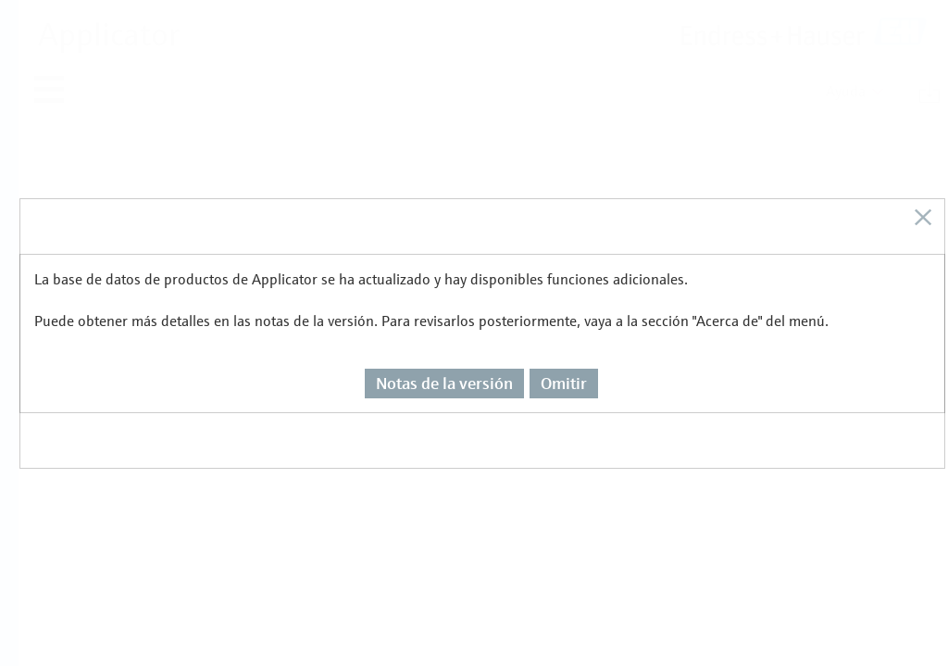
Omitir (564, 320)
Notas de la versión (444, 320)
